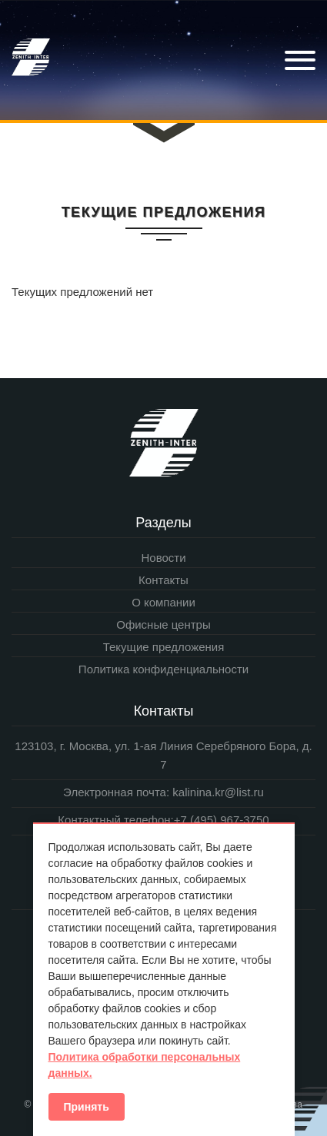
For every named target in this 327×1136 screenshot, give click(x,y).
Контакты (163, 579)
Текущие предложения (164, 646)
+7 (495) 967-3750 (221, 819)
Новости (163, 557)
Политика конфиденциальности (163, 669)
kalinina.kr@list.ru (216, 792)
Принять (86, 1107)
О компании (163, 602)
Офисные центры (163, 624)
